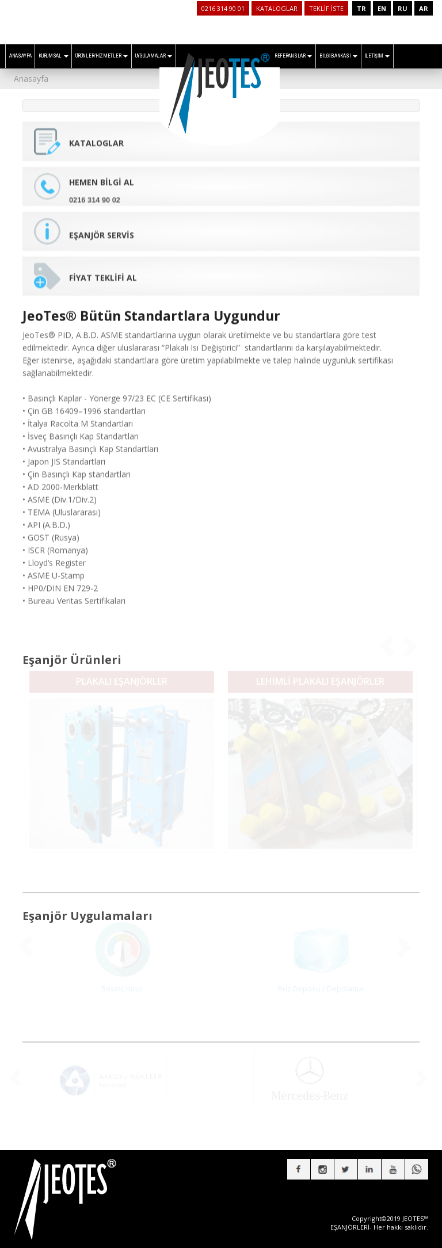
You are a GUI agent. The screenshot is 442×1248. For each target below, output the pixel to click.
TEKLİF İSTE (326, 8)
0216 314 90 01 (223, 8)
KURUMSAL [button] (53, 56)
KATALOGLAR (277, 8)
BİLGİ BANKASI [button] (338, 56)
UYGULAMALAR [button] (153, 56)
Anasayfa (31, 78)
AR (423, 8)
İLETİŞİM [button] (377, 56)
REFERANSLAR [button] (293, 56)
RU (402, 8)
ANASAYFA (20, 56)
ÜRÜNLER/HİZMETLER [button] (101, 56)
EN (382, 8)
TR (361, 8)
